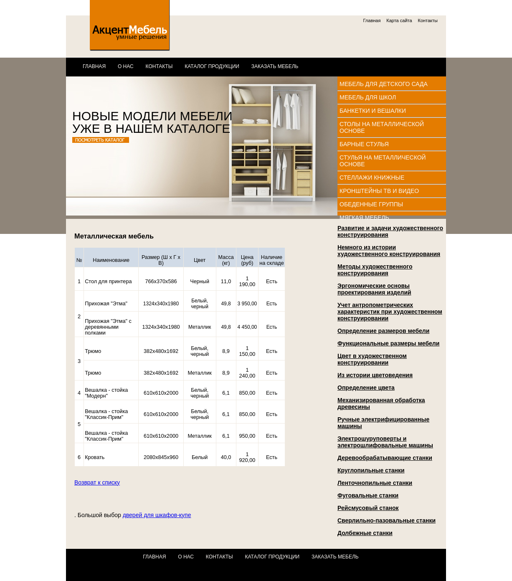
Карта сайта (399, 20)
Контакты (428, 20)
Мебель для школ (368, 97)
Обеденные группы (371, 204)
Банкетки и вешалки (373, 110)
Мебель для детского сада (384, 84)
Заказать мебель (275, 66)
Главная (372, 20)
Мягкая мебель (364, 217)
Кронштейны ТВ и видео (379, 191)
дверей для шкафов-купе (157, 515)
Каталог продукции (212, 66)
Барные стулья (364, 144)
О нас (126, 66)
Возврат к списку (97, 482)
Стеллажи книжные (372, 177)
